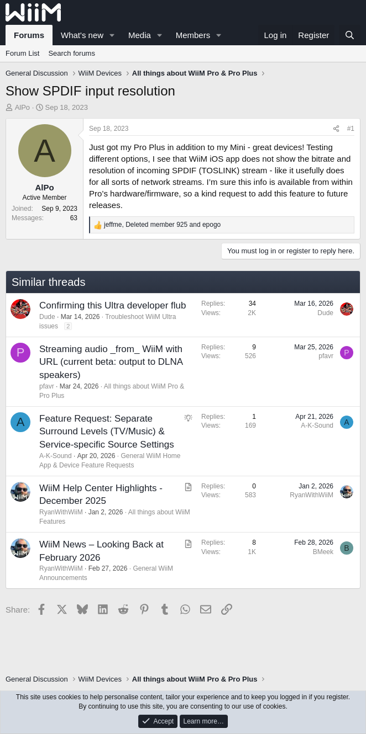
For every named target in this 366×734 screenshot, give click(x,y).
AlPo (22, 107)
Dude (47, 317)
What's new (82, 35)
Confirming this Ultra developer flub (112, 305)
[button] (112, 35)
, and (162, 224)
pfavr (46, 386)
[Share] (336, 129)
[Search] (349, 35)
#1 (350, 128)
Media (139, 35)
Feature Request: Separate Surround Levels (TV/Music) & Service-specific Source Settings (106, 431)
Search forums (71, 53)
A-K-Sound (55, 456)
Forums (29, 35)
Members (193, 35)
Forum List (22, 53)
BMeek (323, 552)
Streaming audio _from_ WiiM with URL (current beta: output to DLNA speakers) (110, 362)
